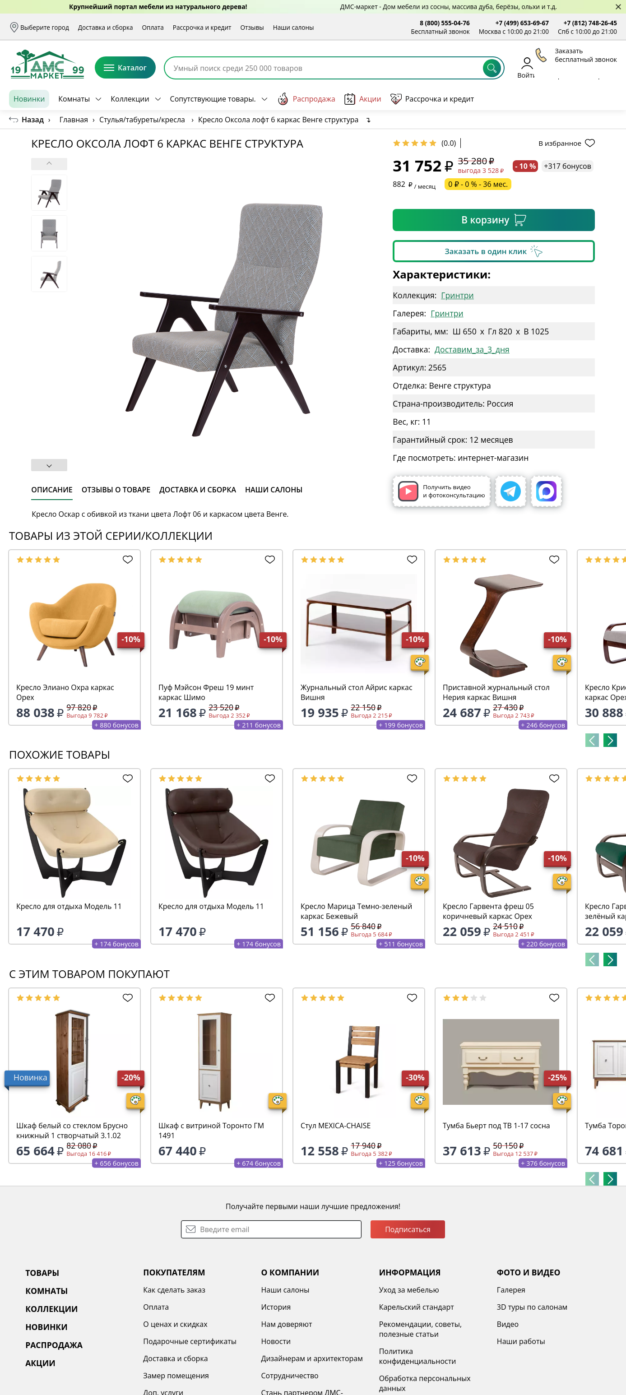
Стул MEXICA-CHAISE (336, 1126)
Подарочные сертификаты (189, 1341)
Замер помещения (176, 1376)
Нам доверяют (286, 1324)
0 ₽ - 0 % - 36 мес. (478, 184)
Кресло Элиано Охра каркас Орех (65, 692)
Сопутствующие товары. (213, 99)
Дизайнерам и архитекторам (312, 1358)
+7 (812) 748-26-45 (590, 23)
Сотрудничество (289, 1376)
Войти (527, 67)
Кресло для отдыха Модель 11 (69, 906)
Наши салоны (293, 27)
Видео (508, 1324)
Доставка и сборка (105, 27)
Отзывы (252, 27)
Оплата (153, 27)
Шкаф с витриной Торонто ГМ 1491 (211, 1130)
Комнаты (74, 99)
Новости (276, 1341)
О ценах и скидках (175, 1324)
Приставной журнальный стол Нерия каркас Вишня (496, 692)
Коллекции (130, 99)
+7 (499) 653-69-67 (522, 23)
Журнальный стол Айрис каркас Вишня (357, 692)
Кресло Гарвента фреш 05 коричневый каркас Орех (488, 911)
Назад (33, 120)
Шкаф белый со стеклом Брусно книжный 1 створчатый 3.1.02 (72, 1130)
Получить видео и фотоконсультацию (441, 491)
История (276, 1307)
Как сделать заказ (174, 1290)
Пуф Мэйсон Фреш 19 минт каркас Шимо (206, 692)
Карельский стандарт (416, 1307)
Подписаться (408, 1229)
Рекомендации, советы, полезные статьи (420, 1329)
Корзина (603, 67)
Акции (362, 99)
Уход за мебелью (409, 1290)
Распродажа (306, 99)
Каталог (125, 68)
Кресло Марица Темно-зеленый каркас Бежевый (356, 911)
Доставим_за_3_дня (472, 349)
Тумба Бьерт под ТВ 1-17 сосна (496, 1126)
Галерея (511, 1290)
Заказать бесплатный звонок (575, 99)
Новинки (29, 99)
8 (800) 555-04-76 (445, 23)
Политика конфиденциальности (417, 1356)
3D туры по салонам (532, 1307)
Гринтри (457, 295)
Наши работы (521, 1341)
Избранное (563, 67)
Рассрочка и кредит (202, 27)
